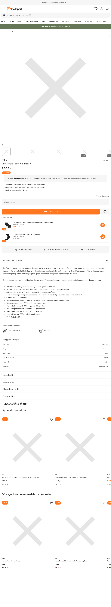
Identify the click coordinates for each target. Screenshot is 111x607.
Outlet (27, 576)
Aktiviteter (53, 21)
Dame (11, 21)
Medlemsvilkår (53, 573)
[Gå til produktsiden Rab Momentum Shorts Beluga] (18, 504)
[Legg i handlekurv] (51, 211)
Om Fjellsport (53, 565)
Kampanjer (77, 21)
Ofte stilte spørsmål (6, 567)
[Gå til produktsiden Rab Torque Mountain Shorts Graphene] (88, 504)
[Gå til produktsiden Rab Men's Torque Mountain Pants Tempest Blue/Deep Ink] (18, 438)
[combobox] (55, 15)
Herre (2, 21)
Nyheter (88, 21)
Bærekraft (51, 580)
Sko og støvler (32, 21)
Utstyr (20, 21)
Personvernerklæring (47, 605)
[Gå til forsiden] (14, 9)
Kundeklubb (52, 569)
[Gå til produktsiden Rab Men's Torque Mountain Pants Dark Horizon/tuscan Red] (88, 438)
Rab (13, 32)
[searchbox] (58, 15)
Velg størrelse (21, 225)
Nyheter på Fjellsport (29, 570)
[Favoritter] (96, 9)
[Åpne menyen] (3, 9)
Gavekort (65, 21)
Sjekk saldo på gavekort (8, 573)
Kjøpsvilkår (59, 605)
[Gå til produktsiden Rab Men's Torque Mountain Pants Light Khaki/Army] (53, 438)
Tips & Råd (6, 582)
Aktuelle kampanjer (33, 565)
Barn (43, 21)
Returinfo (6, 578)
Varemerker (6, 32)
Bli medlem (101, 546)
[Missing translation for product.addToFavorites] (105, 211)
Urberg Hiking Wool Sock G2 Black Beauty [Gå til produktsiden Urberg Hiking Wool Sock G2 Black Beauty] (27, 234)
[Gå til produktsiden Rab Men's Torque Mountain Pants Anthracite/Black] (53, 504)
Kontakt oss (7, 592)
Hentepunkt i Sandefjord (7, 587)
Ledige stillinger (54, 576)
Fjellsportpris (101, 21)
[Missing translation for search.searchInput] (3, 15)
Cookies (67, 605)
